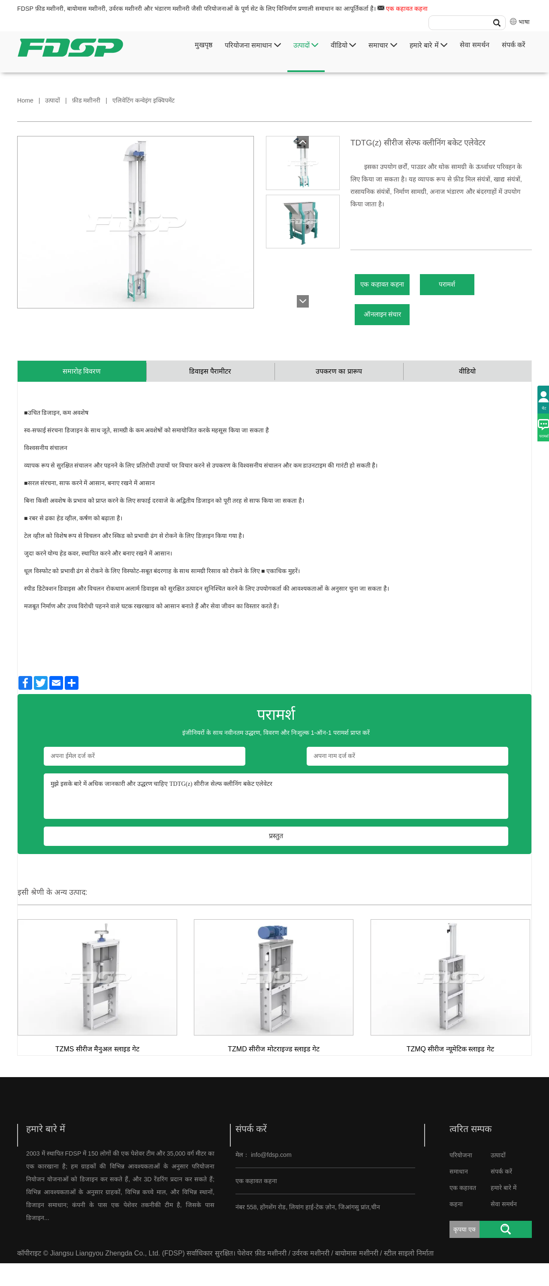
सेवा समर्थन (474, 44)
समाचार (382, 45)
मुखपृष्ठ (203, 44)
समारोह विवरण (82, 391)
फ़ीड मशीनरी (86, 100)
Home (25, 100)
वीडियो (343, 45)
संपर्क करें (513, 44)
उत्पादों (305, 45)
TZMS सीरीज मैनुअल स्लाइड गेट (97, 1071)
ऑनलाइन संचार (393, 327)
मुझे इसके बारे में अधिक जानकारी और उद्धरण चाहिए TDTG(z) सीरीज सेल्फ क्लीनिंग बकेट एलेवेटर (276, 819)
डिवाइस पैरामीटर (210, 391)
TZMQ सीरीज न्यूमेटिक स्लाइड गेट (450, 1071)
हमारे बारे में (428, 45)
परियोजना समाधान (253, 45)
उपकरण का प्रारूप (339, 391)
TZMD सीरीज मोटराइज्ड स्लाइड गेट (274, 1071)
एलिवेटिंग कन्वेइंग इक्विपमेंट (143, 100)
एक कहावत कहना (407, 8)
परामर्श (479, 289)
